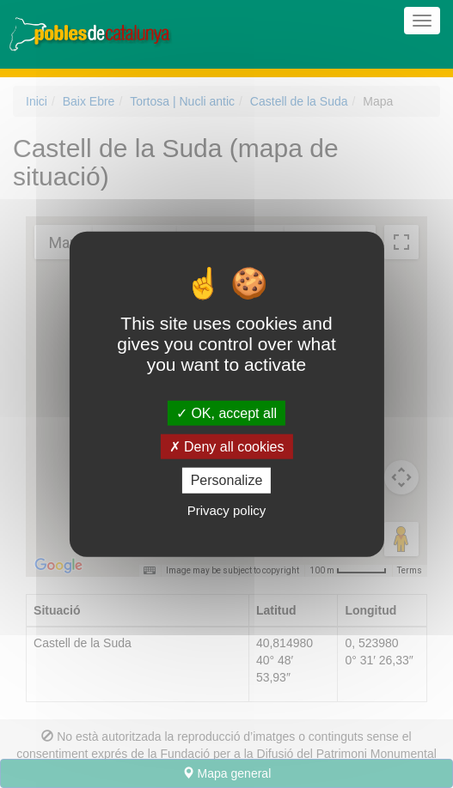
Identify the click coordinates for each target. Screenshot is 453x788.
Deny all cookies (227, 446)
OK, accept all (226, 413)
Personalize (227, 480)
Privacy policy (226, 509)
